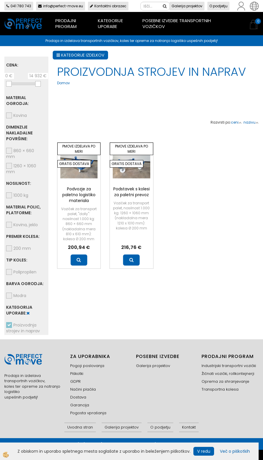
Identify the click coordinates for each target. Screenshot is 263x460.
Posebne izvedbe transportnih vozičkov (176, 23)
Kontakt (189, 427)
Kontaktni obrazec (108, 5)
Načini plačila (83, 389)
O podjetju (218, 5)
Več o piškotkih (235, 451)
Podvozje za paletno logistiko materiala (79, 194)
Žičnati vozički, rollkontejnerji (228, 373)
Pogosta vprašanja (88, 413)
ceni (236, 122)
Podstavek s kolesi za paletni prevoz (131, 192)
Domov (63, 82)
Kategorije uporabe (110, 23)
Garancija (79, 405)
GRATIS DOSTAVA (74, 163)
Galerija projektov (187, 5)
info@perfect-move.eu (60, 5)
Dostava (78, 397)
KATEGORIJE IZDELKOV (80, 55)
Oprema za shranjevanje (225, 381)
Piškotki (76, 373)
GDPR (75, 381)
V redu (203, 451)
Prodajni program (66, 23)
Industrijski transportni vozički (229, 365)
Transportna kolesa (220, 389)
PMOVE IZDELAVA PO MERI (78, 149)
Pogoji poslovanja (87, 365)
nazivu (251, 122)
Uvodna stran (80, 427)
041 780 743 (18, 5)
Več (78, 260)
